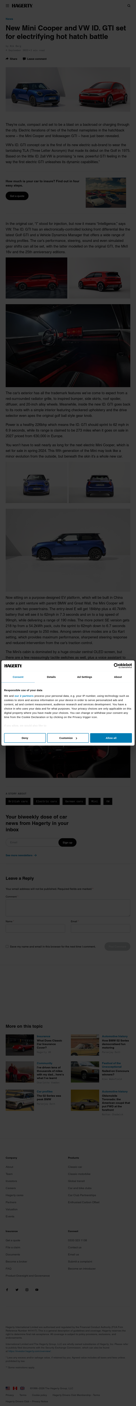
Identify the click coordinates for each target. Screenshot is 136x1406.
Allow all (111, 737)
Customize (68, 737)
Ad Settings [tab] (84, 676)
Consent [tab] (18, 676)
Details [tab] (51, 676)
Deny (25, 737)
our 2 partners (24, 695)
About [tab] (118, 676)
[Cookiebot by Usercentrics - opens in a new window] (116, 665)
